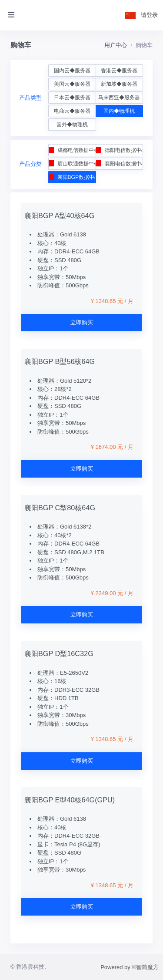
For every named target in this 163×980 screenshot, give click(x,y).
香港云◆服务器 (119, 70)
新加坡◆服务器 (119, 84)
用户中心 (115, 45)
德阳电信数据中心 (119, 150)
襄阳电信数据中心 (119, 163)
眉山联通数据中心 (72, 163)
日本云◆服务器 (72, 97)
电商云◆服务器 (72, 111)
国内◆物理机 (119, 111)
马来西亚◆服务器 (119, 97)
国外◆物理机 (72, 124)
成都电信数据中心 (72, 150)
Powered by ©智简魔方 (129, 967)
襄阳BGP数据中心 (72, 177)
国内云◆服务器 (72, 70)
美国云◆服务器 (72, 84)
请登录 (149, 15)
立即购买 (81, 322)
